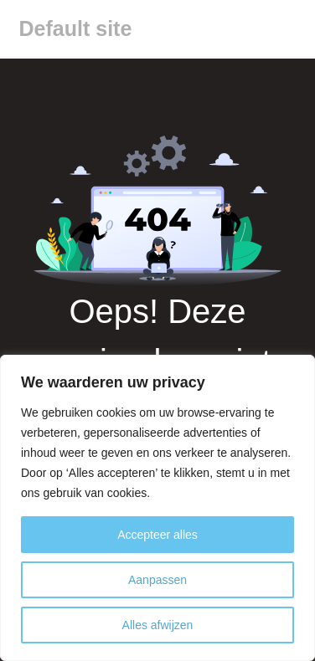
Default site (75, 28)
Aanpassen (157, 580)
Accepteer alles (157, 534)
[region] (157, 508)
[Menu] (288, 29)
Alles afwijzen (158, 625)
